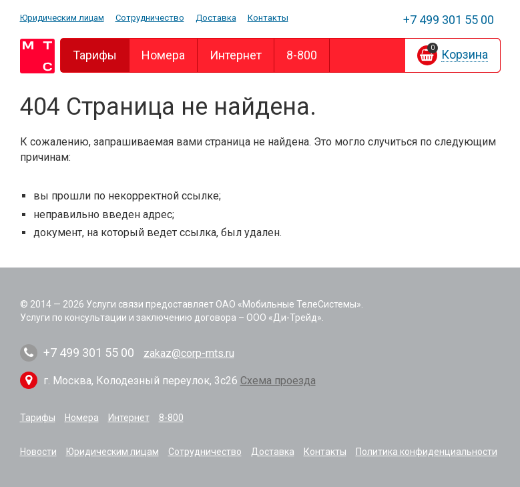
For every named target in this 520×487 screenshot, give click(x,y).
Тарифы (95, 55)
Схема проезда (278, 380)
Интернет (236, 55)
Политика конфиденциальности (426, 451)
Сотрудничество (149, 18)
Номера (163, 55)
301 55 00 (448, 20)
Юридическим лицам (62, 18)
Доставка (216, 18)
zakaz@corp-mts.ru (189, 353)
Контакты (268, 18)
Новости (38, 451)
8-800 (301, 55)
